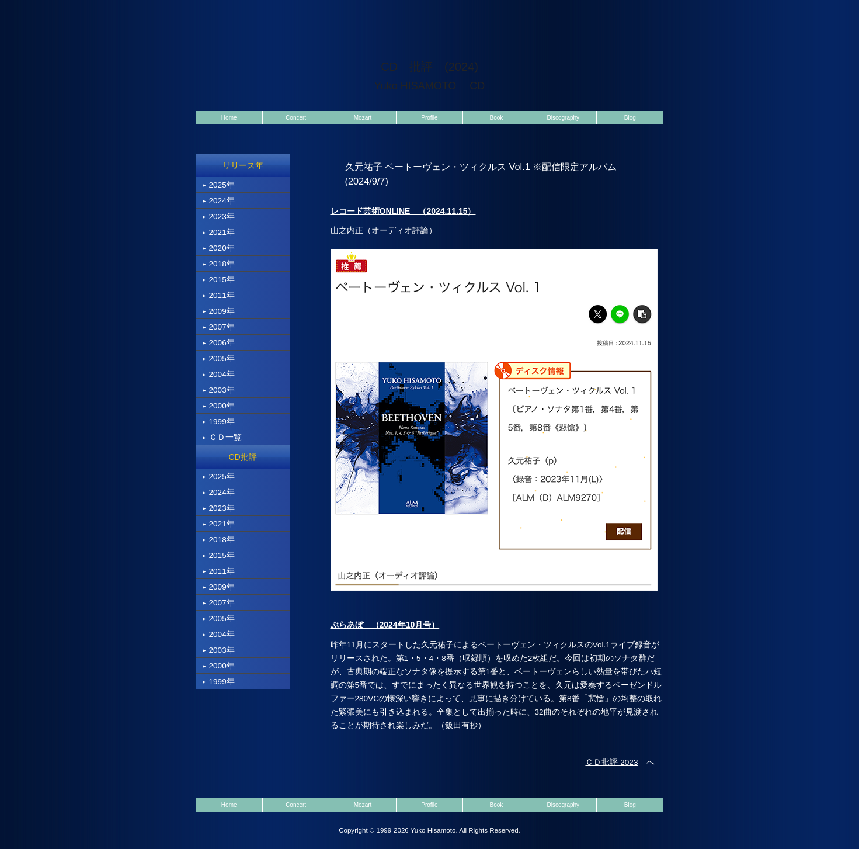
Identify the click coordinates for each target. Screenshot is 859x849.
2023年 (219, 216)
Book (496, 118)
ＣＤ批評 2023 (611, 762)
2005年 (219, 358)
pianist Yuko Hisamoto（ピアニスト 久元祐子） (271, 20)
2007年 (219, 327)
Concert (296, 118)
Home (229, 118)
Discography (563, 118)
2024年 (219, 200)
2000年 (219, 405)
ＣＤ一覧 (222, 437)
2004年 (219, 374)
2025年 (219, 185)
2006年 (219, 342)
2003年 (219, 390)
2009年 (219, 311)
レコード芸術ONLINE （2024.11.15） (403, 211)
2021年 (219, 232)
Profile (429, 118)
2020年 (219, 248)
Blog (630, 118)
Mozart (363, 118)
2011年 (219, 295)
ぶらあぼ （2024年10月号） (385, 624)
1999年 (219, 421)
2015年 (219, 279)
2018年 (219, 263)
